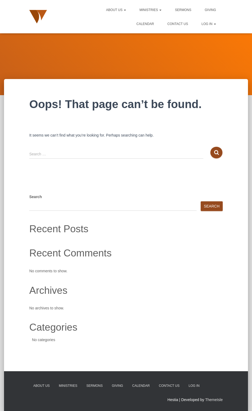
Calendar (145, 24)
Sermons (183, 10)
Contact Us (177, 24)
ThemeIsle (214, 400)
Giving (210, 10)
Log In (208, 24)
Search (35, 197)
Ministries (150, 10)
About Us (116, 10)
